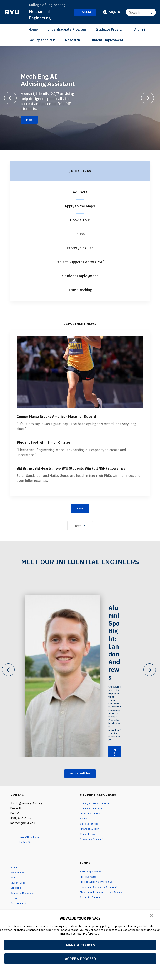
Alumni (139, 29)
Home (33, 29)
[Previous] (10, 98)
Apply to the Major (80, 206)
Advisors (80, 192)
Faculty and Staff (42, 40)
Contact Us (27, 860)
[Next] (147, 98)
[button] (151, 916)
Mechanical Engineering (41, 14)
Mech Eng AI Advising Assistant (48, 78)
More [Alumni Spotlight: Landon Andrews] (116, 742)
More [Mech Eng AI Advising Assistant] (32, 119)
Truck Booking (80, 290)
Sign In (114, 12)
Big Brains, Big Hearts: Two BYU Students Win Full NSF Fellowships (77, 478)
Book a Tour (80, 220)
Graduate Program (110, 29)
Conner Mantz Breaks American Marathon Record (77, 419)
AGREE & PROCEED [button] (80, 958)
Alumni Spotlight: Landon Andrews (116, 650)
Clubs (80, 234)
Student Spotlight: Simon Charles (65, 449)
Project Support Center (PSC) (80, 262)
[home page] (12, 12)
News (80, 524)
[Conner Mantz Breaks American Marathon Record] (80, 372)
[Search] (141, 12)
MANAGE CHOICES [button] (80, 945)
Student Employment (106, 40)
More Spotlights (80, 791)
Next (80, 542)
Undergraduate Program (67, 29)
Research (72, 40)
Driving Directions (32, 855)
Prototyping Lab (80, 248)
